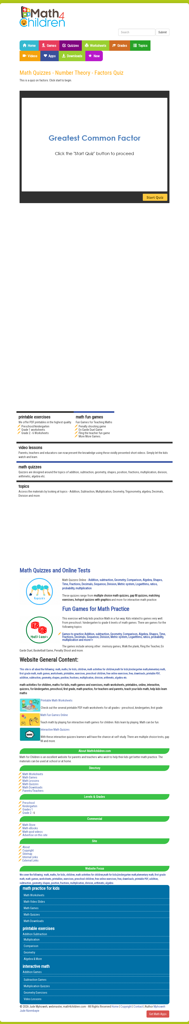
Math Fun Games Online (54, 715)
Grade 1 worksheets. (33, 429)
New (94, 56)
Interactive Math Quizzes (55, 729)
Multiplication (32, 939)
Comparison (31, 946)
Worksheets (95, 45)
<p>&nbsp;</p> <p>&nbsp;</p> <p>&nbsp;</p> (94, 147)
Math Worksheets (32, 774)
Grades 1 (27, 809)
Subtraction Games (35, 979)
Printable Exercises (34, 417)
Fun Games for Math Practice (95, 609)
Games (49, 45)
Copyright (28, 850)
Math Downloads (32, 787)
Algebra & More (33, 959)
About (26, 847)
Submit (162, 32)
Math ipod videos (32, 831)
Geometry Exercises (35, 992)
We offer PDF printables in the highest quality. (45, 422)
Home (29, 45)
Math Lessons (30, 780)
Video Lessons (30, 447)
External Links (30, 860)
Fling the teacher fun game (94, 433)
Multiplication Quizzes (37, 986)
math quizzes (30, 466)
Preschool (28, 802)
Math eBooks (30, 828)
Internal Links (30, 857)
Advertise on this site (34, 835)
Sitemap (27, 853)
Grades (119, 45)
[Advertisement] (138, 279)
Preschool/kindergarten (35, 426)
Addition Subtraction (35, 934)
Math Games (29, 777)
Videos (30, 56)
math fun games (89, 417)
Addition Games (32, 972)
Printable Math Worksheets (56, 700)
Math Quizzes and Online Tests (55, 570)
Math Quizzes (30, 784)
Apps (50, 56)
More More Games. (90, 436)
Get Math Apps (158, 1014)
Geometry (29, 952)
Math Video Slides (34, 901)
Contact (139, 1006)
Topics (140, 45)
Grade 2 (26, 812)
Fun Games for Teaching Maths (94, 422)
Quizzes (70, 45)
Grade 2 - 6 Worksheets (35, 433)
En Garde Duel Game (90, 429)
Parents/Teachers (33, 790)
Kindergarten (29, 806)
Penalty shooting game (92, 426)
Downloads (72, 56)
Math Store (28, 825)
